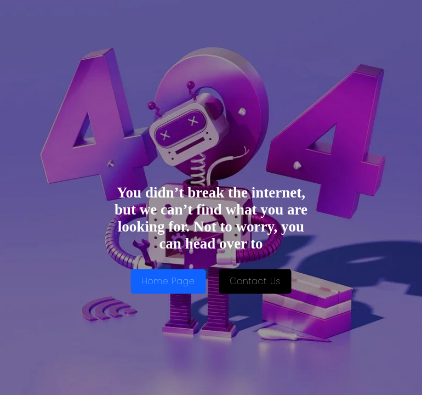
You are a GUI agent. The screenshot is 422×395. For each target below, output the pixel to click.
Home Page (168, 281)
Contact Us (255, 281)
